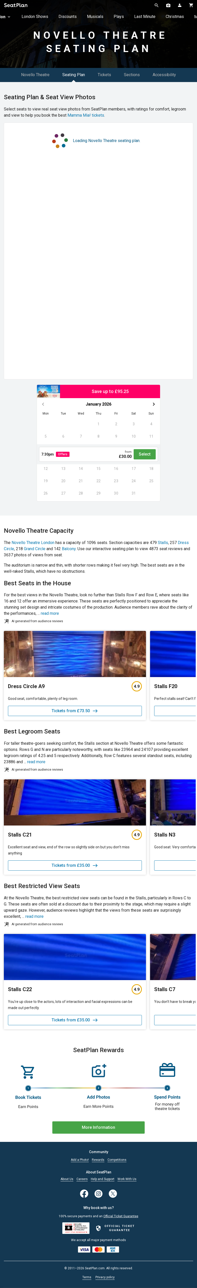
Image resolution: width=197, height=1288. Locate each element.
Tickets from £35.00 (75, 865)
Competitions (116, 1160)
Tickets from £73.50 (75, 711)
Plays (119, 16)
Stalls (163, 542)
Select (145, 454)
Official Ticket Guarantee (120, 1216)
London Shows (35, 16)
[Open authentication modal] (179, 5)
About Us (67, 1179)
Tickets (104, 74)
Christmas (175, 16)
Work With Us (126, 1179)
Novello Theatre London (33, 542)
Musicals (95, 16)
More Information (98, 1127)
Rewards (98, 1160)
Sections (132, 74)
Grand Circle (34, 548)
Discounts (67, 16)
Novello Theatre (35, 74)
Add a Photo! (80, 1160)
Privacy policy (105, 1277)
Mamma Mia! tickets (85, 115)
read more (50, 613)
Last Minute (144, 16)
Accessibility (164, 74)
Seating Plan (73, 74)
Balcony (69, 548)
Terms (86, 1277)
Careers (82, 1179)
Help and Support (102, 1179)
